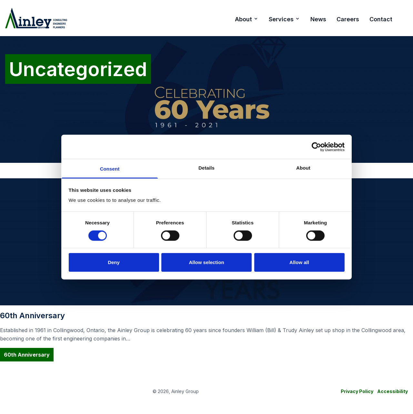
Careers (348, 19)
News (318, 19)
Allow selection (206, 262)
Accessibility (392, 391)
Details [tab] (206, 168)
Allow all (299, 262)
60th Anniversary (27, 354)
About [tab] (303, 168)
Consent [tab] (110, 169)
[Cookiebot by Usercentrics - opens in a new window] (316, 147)
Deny (114, 262)
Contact (380, 19)
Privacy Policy (357, 391)
